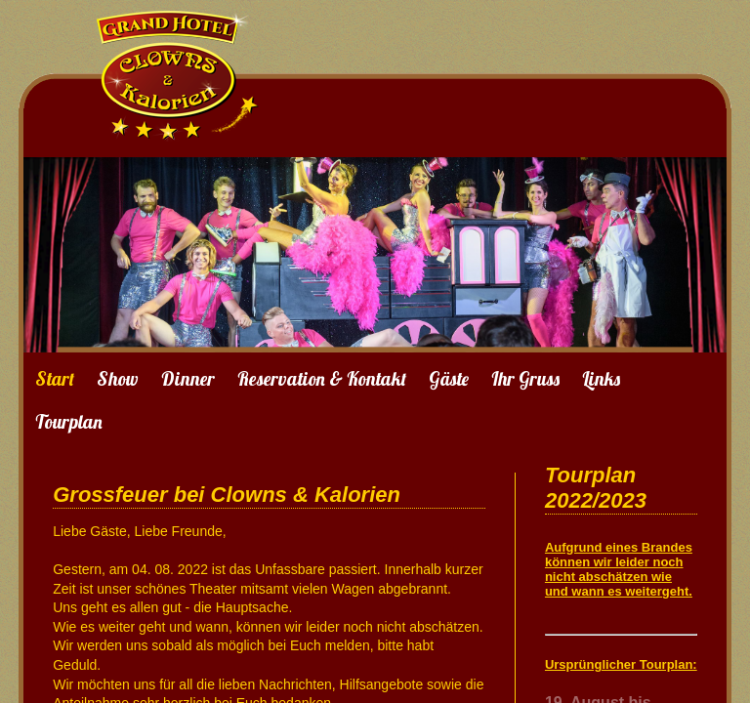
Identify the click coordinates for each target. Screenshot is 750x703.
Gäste (449, 379)
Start (54, 379)
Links (601, 379)
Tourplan (69, 422)
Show (118, 379)
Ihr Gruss (525, 379)
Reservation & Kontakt (321, 379)
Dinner (188, 379)
